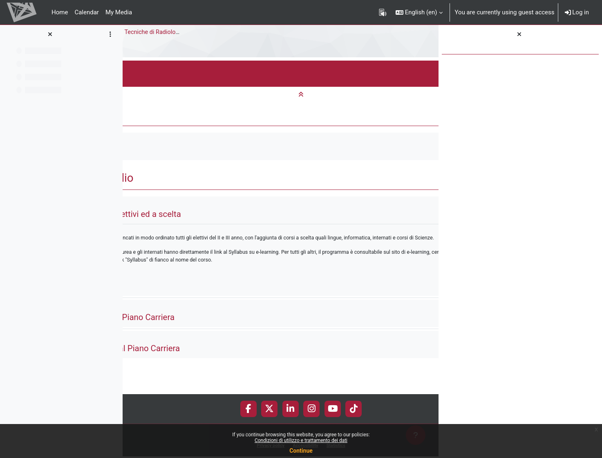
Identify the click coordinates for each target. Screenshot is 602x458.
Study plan (143, 48)
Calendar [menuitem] (86, 12)
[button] (419, 12)
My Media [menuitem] (118, 12)
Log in (577, 12)
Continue (301, 450)
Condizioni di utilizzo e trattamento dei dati (301, 440)
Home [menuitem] (59, 12)
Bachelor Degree (219, 32)
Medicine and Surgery (158, 32)
